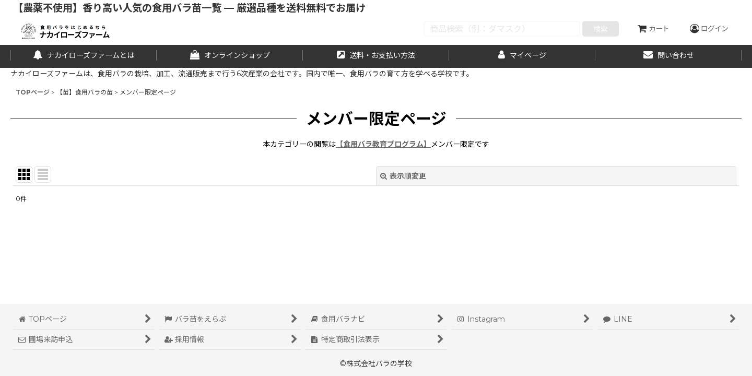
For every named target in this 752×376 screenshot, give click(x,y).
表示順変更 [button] (403, 176)
